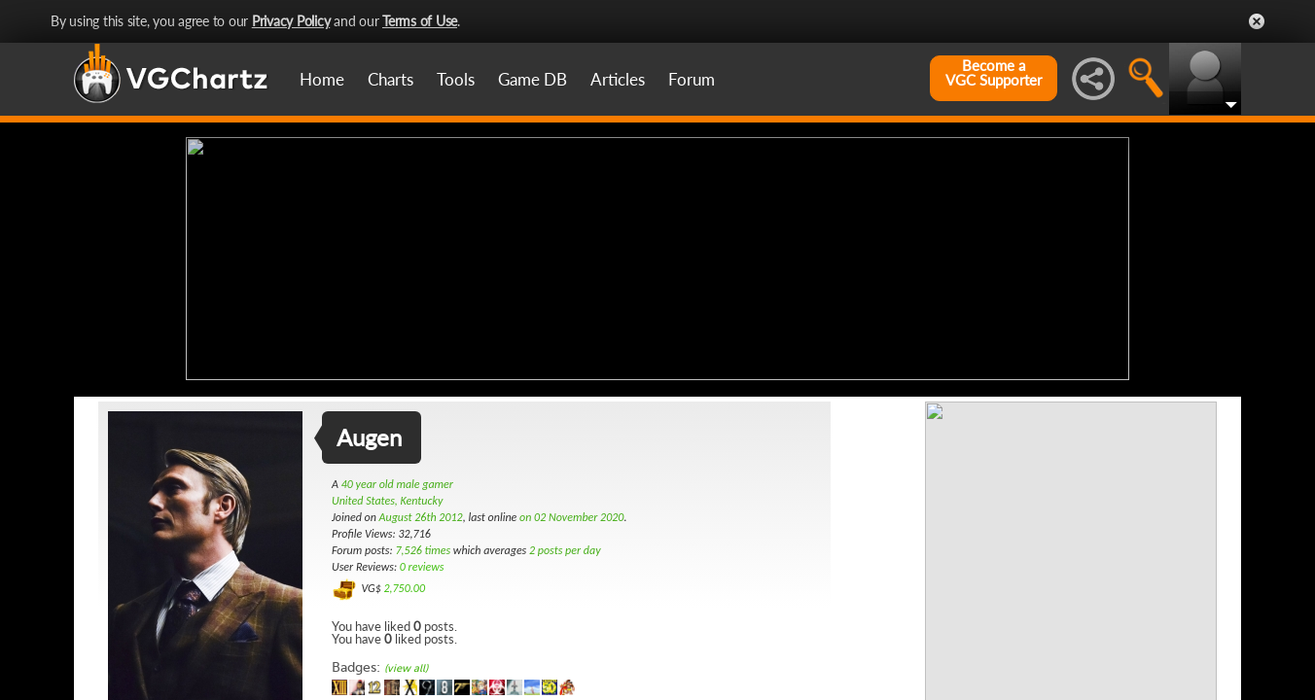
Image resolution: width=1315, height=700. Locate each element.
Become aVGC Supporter (993, 73)
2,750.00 (404, 586)
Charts (390, 79)
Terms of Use (419, 21)
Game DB (532, 79)
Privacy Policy (291, 21)
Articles (617, 79)
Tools (456, 79)
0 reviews (422, 565)
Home (322, 79)
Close (1256, 21)
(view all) (406, 666)
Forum (691, 79)
